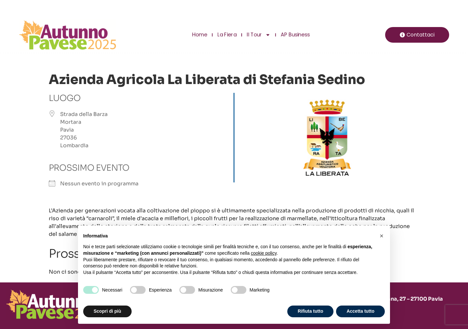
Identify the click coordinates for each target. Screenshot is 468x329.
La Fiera (226, 34)
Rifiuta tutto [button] (310, 311)
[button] (381, 236)
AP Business (294, 34)
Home (199, 34)
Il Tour (258, 35)
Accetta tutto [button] (360, 311)
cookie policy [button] (264, 253)
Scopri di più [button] (107, 311)
